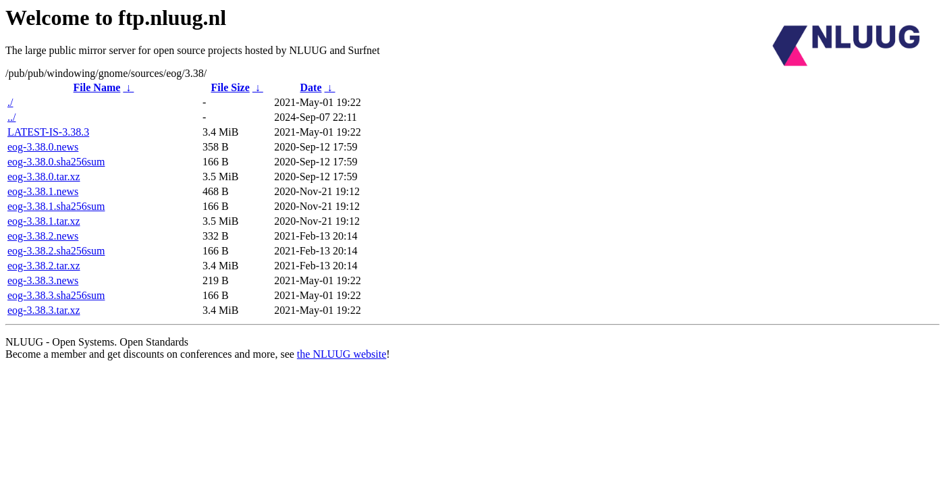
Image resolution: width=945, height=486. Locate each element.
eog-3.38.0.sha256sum (56, 161)
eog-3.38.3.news (42, 280)
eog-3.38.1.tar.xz (43, 221)
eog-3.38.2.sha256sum (56, 250)
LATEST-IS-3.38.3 (48, 132)
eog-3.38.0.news (42, 147)
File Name (97, 87)
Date (311, 87)
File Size (230, 87)
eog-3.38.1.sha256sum (56, 206)
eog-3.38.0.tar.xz (43, 176)
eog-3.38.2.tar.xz (43, 265)
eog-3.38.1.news (42, 191)
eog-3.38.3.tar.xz (43, 310)
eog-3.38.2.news (42, 236)
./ (10, 102)
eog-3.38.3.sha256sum (56, 295)
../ (11, 117)
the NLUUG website (341, 354)
